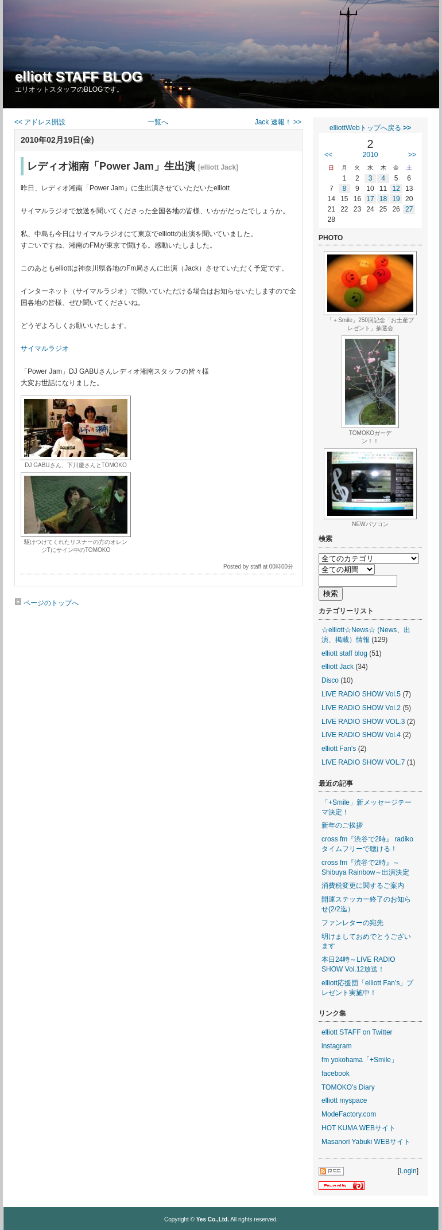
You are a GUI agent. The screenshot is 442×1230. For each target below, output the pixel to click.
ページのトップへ (46, 603)
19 (396, 199)
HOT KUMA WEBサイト (358, 1128)
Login (408, 1171)
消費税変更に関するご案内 (362, 886)
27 (409, 209)
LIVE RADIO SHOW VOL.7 (363, 762)
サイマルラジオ (45, 348)
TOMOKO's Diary (348, 1087)
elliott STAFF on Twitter (357, 1032)
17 (370, 199)
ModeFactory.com (348, 1114)
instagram (336, 1046)
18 (383, 199)
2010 (370, 155)
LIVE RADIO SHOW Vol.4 (361, 735)
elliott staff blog (344, 653)
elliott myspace (344, 1100)
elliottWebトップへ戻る (370, 128)
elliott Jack (337, 667)
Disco (330, 680)
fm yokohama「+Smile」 (359, 1060)
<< (328, 155)
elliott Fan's (338, 749)
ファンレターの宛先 (352, 923)
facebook (335, 1074)
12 (396, 189)
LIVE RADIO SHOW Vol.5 (361, 694)
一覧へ (158, 122)
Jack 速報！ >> (278, 122)
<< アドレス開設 (39, 122)
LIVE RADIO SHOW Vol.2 (361, 708)
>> (412, 155)
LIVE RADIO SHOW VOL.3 (363, 722)
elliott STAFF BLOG (78, 76)
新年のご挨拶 (342, 825)
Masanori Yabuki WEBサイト (365, 1142)
